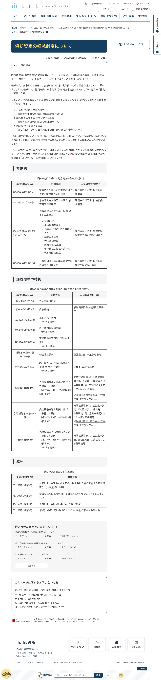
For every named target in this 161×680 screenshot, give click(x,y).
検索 (98, 675)
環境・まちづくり (109, 16)
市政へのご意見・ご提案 (73, 662)
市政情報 (142, 16)
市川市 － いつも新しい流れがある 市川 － (38, 28)
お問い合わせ (136, 647)
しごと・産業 (128, 16)
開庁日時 (97, 647)
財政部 (18, 590)
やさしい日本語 (113, 4)
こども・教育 (30, 16)
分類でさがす (64, 28)
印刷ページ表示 (100, 58)
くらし (17, 16)
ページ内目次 (23, 65)
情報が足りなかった (70, 536)
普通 (49, 536)
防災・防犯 (67, 16)
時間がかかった (68, 558)
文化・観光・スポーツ (86, 16)
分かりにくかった (69, 547)
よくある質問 (116, 647)
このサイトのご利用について (36, 662)
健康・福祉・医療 (49, 16)
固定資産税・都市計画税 (93, 28)
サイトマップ (20, 662)
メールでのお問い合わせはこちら (32, 607)
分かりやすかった (25, 547)
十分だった (23, 536)
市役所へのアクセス (77, 647)
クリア (121, 675)
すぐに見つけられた (26, 558)
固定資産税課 (31, 590)
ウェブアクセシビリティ (56, 662)
